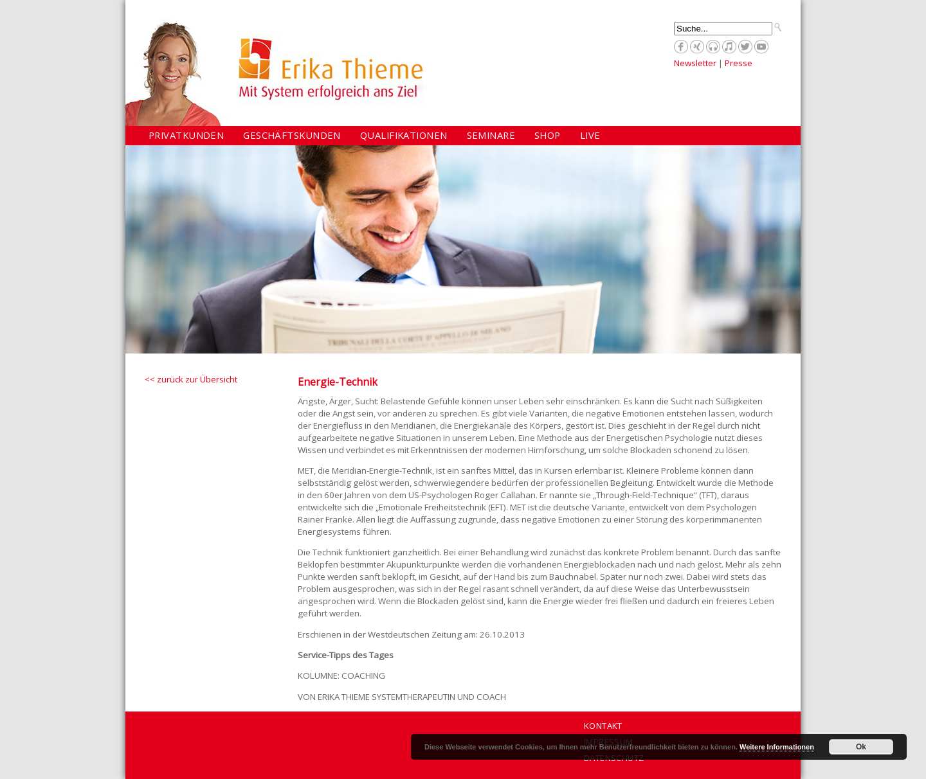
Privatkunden (186, 135)
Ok (861, 746)
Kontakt (603, 725)
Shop (547, 135)
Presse (738, 63)
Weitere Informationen (777, 747)
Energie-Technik (337, 382)
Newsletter (695, 63)
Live (590, 135)
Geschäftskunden (292, 135)
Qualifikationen (404, 135)
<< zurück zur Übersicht (191, 379)
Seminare (491, 135)
